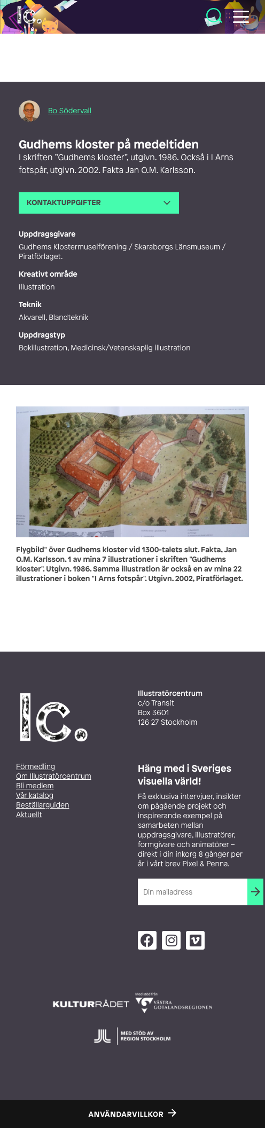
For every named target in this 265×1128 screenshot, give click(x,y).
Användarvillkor (126, 1114)
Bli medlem (34, 786)
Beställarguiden (42, 805)
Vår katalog (34, 795)
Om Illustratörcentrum (53, 776)
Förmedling (35, 767)
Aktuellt (29, 815)
